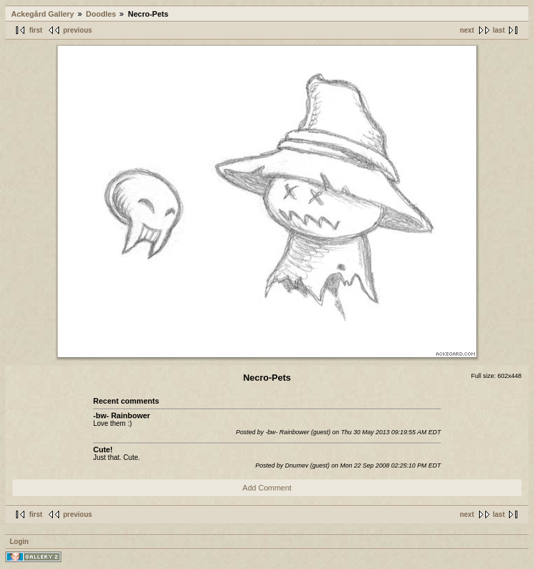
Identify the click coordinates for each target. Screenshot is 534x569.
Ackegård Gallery (42, 14)
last (499, 30)
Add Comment (267, 488)
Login (19, 541)
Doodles (101, 14)
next (467, 30)
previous (77, 30)
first (35, 30)
